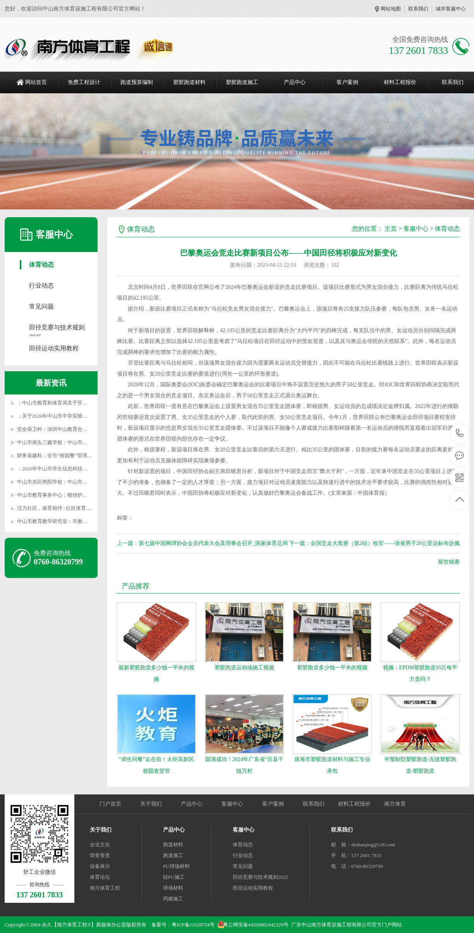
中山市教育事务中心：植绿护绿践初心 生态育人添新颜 (78, 495)
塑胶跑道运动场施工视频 (244, 668)
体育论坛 (100, 877)
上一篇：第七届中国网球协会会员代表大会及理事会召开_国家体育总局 (202, 543)
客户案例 (347, 82)
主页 (391, 228)
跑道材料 (173, 844)
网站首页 (36, 82)
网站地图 (391, 9)
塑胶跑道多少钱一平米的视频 (332, 668)
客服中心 (416, 228)
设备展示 (100, 866)
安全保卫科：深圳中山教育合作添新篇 (60, 429)
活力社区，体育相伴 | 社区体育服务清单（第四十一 (74, 508)
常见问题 (41, 306)
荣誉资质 (100, 855)
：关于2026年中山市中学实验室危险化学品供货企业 (75, 416)
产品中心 (295, 82)
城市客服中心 (451, 9)
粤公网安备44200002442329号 (256, 925)
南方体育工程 (105, 888)
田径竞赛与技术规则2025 (57, 328)
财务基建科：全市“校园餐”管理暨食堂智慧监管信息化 (77, 455)
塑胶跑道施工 (242, 82)
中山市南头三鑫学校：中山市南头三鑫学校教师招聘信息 (80, 442)
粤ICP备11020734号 (193, 925)
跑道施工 (173, 855)
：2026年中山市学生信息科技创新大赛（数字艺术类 (75, 469)
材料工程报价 (400, 82)
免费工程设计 (84, 82)
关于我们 (151, 804)
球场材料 (173, 888)
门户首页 (110, 804)
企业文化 (100, 844)
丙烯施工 (173, 899)
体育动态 (41, 264)
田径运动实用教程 (54, 348)
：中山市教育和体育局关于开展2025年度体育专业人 (75, 403)
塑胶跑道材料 (189, 82)
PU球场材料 (176, 866)
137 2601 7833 (460, 434)
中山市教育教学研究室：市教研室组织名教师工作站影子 (80, 521)
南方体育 (395, 804)
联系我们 (418, 9)
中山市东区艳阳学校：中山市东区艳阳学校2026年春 (75, 482)
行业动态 (41, 285)
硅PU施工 (174, 877)
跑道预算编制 (136, 82)
